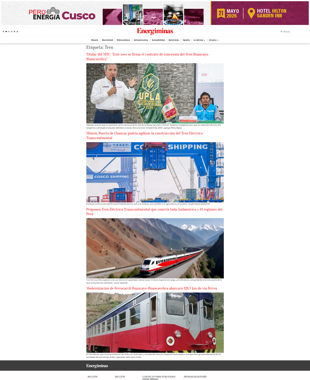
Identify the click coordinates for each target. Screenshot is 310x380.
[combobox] (293, 31)
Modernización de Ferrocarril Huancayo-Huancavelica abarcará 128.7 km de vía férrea (151, 288)
